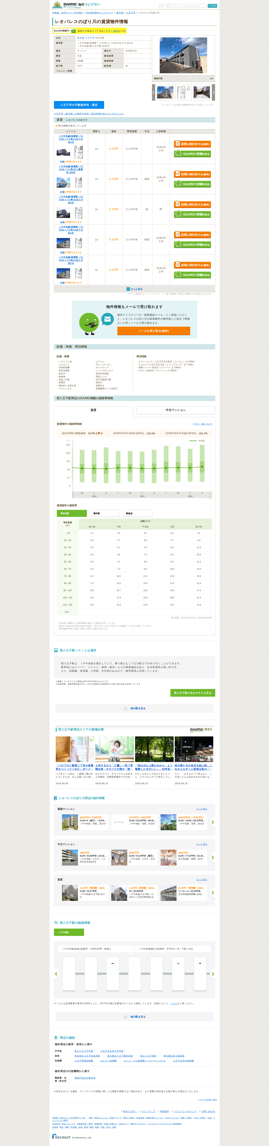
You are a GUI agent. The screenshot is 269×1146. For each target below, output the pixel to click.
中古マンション (172, 1118)
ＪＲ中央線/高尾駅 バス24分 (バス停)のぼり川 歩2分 (71, 139)
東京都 (119, 12)
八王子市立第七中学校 (112, 1051)
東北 (61, 1127)
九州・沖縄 (111, 1127)
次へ (212, 973)
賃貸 (115, 31)
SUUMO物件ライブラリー (99, 12)
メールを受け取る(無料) (153, 330)
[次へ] (212, 822)
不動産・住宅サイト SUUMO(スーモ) (69, 1118)
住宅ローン (124, 1124)
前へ (56, 973)
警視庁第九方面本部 (85, 1078)
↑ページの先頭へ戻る (207, 1100)
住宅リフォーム (68, 1124)
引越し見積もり (111, 1124)
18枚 (62, 252)
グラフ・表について (202, 424)
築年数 (96, 513)
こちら (173, 1003)
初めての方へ (130, 1111)
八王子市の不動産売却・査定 (79, 104)
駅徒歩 (129, 513)
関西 (91, 1127)
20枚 (62, 161)
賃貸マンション (101, 1118)
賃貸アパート (116, 1118)
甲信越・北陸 (76, 1127)
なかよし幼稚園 (108, 1060)
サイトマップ (148, 1111)
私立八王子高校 (148, 1056)
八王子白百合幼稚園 (183, 1060)
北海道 (55, 1127)
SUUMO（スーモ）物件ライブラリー (76, 5)
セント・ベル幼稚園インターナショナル (145, 1060)
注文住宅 (56, 1124)
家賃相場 (140, 1118)
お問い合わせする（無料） (192, 144)
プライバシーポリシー (185, 1111)
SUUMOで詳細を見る (192, 153)
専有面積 (64, 513)
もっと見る (201, 809)
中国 (102, 1127)
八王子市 (130, 12)
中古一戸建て (200, 1118)
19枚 (62, 222)
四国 (97, 1127)
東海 (86, 1127)
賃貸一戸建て (129, 1118)
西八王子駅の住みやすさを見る (193, 692)
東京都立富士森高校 (174, 1056)
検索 (213, 5)
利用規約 (164, 1111)
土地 (209, 1118)
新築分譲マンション (155, 1118)
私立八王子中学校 (84, 1051)
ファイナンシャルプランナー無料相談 (164, 1124)
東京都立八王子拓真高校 (87, 1056)
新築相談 (98, 1124)
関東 (67, 1127)
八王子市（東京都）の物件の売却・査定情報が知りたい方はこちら (89, 113)
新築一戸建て (186, 1118)
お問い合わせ (208, 1111)
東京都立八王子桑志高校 (120, 1056)
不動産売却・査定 (85, 1124)
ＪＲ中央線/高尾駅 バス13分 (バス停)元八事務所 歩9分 (71, 169)
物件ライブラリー (138, 1124)
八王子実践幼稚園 (84, 1060)
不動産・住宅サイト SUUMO (67, 12)
